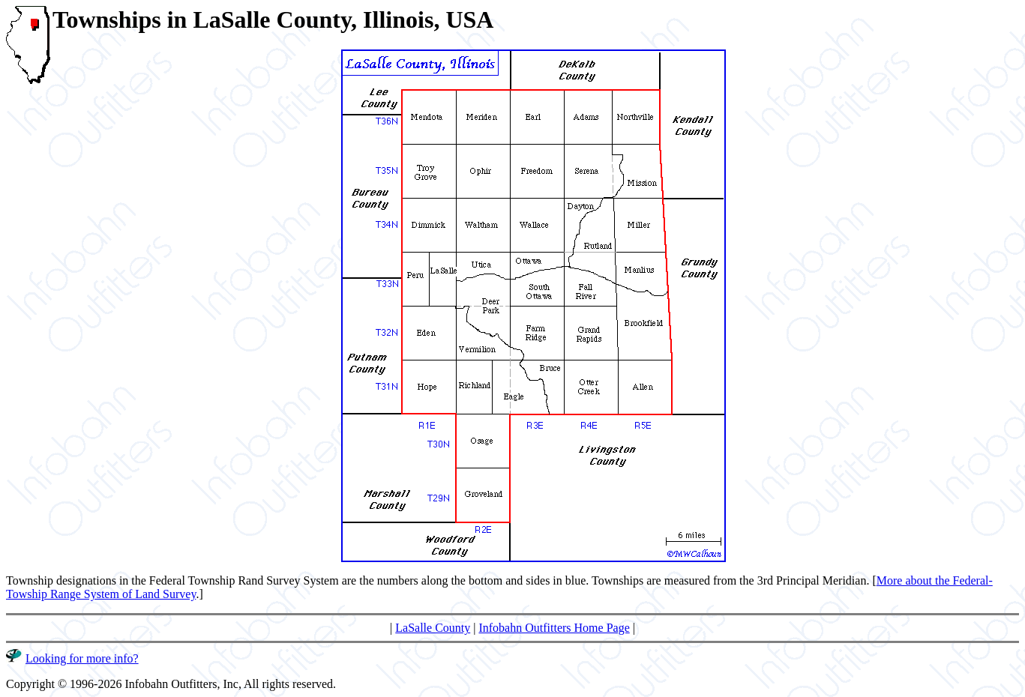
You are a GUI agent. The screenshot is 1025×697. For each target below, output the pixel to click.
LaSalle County (432, 627)
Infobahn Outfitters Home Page (553, 627)
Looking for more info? (82, 658)
